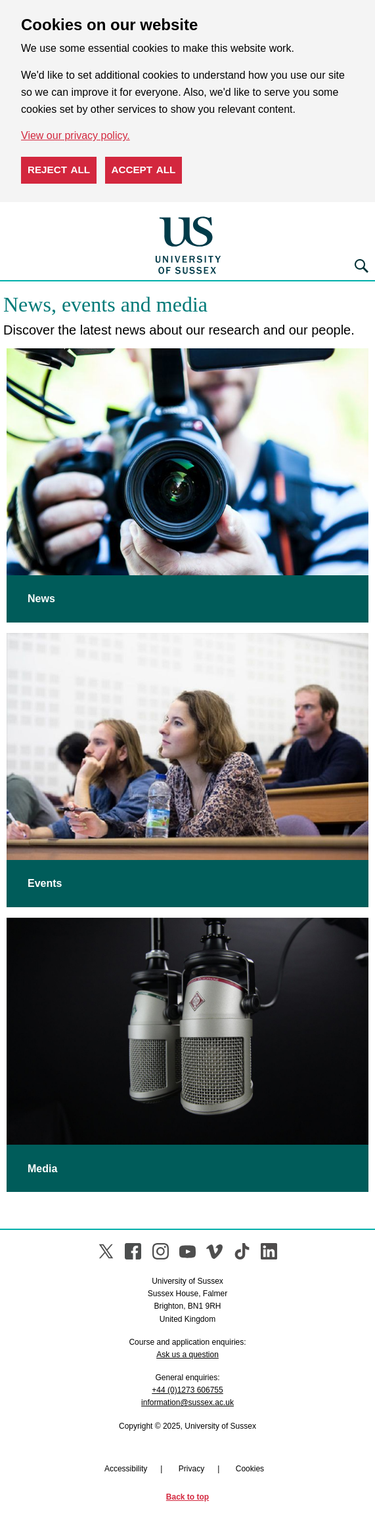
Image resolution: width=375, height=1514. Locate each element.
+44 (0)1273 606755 (187, 1390)
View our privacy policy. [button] (75, 135)
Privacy (191, 1468)
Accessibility (125, 1468)
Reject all (59, 169)
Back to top (187, 1497)
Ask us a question (187, 1354)
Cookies (250, 1468)
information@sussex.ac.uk (187, 1402)
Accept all (144, 169)
